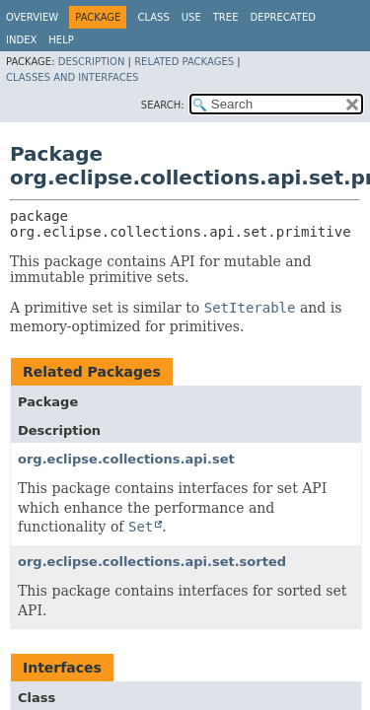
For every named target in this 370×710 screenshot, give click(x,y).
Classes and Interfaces (72, 77)
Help (60, 40)
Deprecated (283, 17)
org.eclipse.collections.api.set (126, 459)
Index (21, 40)
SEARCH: (163, 105)
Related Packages (184, 61)
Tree (226, 17)
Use (191, 17)
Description (91, 61)
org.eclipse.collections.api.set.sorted (152, 561)
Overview (32, 17)
